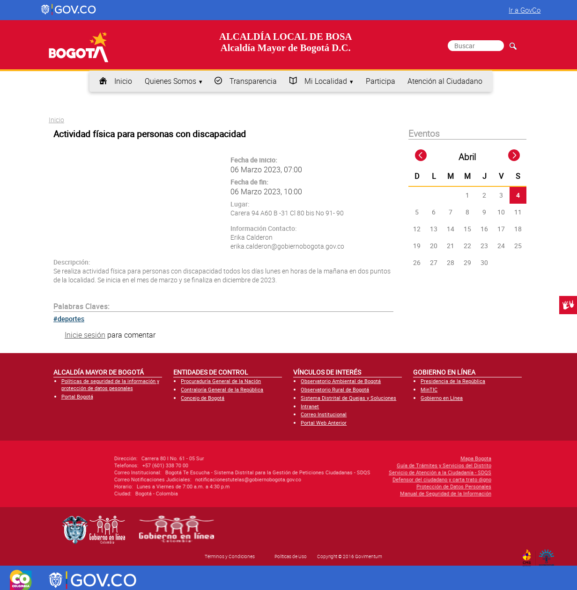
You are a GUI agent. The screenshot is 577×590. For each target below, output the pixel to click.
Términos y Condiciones (230, 556)
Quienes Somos (170, 81)
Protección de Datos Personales (384, 486)
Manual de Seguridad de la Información (376, 493)
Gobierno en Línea (442, 397)
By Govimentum (548, 555)
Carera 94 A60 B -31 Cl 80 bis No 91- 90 (287, 212)
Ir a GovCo (524, 10)
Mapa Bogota (406, 458)
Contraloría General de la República (222, 389)
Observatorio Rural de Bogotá (335, 389)
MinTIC (429, 389)
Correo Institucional (324, 414)
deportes (71, 318)
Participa (380, 81)
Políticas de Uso (290, 556)
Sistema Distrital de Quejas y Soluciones (348, 397)
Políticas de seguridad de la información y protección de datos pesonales (110, 384)
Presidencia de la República (453, 380)
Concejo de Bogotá (202, 397)
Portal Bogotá (77, 396)
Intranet (310, 406)
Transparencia (253, 81)
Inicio (123, 81)
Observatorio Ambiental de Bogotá (341, 380)
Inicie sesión (85, 335)
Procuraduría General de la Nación (221, 380)
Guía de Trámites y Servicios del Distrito (374, 465)
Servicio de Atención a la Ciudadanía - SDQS (370, 472)
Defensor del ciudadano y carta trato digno (372, 479)
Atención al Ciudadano (444, 81)
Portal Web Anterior (324, 422)
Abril (467, 157)
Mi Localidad (325, 81)
